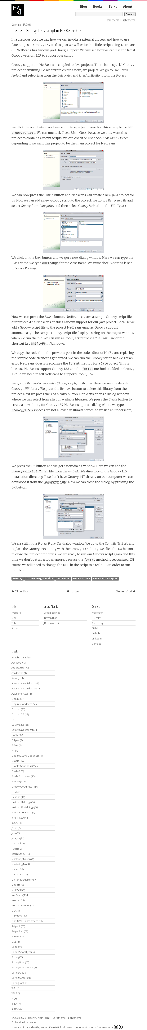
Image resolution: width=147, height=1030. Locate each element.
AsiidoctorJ (17, 673)
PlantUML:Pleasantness (24, 921)
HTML (14, 791)
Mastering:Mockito (21, 864)
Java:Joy (15, 838)
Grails (14, 771)
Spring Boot (18, 962)
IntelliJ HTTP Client (21, 812)
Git (13, 750)
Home (74, 591)
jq (12, 998)
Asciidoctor (17, 668)
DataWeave (17, 724)
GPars (14, 745)
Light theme (129, 20)
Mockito (15, 884)
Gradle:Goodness (21, 766)
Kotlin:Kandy (18, 853)
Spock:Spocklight (21, 952)
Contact (96, 643)
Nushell (15, 900)
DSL (13, 719)
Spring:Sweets (19, 977)
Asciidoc (16, 662)
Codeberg (97, 623)
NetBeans (63, 578)
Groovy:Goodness (21, 786)
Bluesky (96, 618)
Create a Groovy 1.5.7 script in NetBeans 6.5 (46, 30)
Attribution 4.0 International (102, 1027)
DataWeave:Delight (22, 730)
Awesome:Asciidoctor (23, 688)
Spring (15, 957)
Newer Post (124, 591)
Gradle (15, 761)
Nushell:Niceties (20, 905)
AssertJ (15, 678)
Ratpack (15, 926)
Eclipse (15, 740)
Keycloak (16, 843)
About (127, 6)
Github (96, 633)
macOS (15, 1008)
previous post (28, 39)
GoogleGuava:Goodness (25, 755)
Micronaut (17, 874)
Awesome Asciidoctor (23, 683)
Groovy (17, 578)
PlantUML (16, 915)
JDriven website (52, 623)
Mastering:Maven (21, 859)
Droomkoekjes (52, 612)
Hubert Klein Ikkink (51, 1027)
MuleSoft (16, 890)
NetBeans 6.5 (81, 578)
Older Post (22, 591)
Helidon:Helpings (21, 802)
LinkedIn (97, 638)
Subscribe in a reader (24, 1022)
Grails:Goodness (20, 776)
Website (16, 612)
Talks (113, 6)
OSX (13, 910)
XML (13, 988)
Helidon (15, 797)
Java (13, 833)
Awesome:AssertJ (21, 693)
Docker (15, 735)
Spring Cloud (18, 972)
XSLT (14, 993)
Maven (15, 869)
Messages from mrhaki (24, 1027)
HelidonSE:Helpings (22, 807)
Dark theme (112, 20)
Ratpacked (17, 931)
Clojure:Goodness (21, 704)
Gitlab (95, 628)
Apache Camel (19, 657)
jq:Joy (14, 1003)
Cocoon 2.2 (17, 714)
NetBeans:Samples (105, 578)
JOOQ (14, 822)
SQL (13, 941)
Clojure (15, 699)
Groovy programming (39, 578)
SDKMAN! (16, 936)
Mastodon (97, 612)
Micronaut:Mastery (22, 879)
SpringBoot (17, 983)
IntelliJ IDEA (17, 817)
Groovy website (55, 482)
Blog (83, 6)
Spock (15, 946)
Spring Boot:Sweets (22, 967)
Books (97, 6)
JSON (14, 828)
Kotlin (14, 848)
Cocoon (15, 709)
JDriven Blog (50, 618)
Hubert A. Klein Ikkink (38, 1017)
